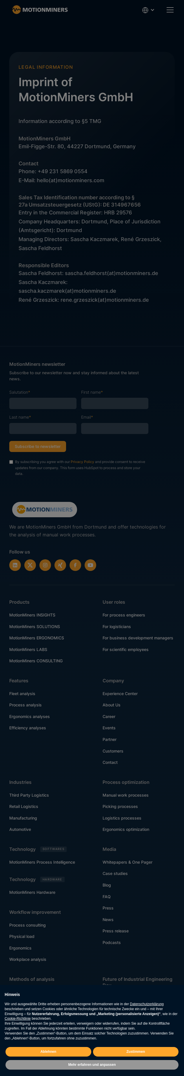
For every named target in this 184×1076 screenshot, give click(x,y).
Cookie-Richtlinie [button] (18, 1019)
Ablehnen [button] (48, 1052)
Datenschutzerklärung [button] (147, 1004)
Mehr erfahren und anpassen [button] (92, 1065)
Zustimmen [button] (135, 1052)
